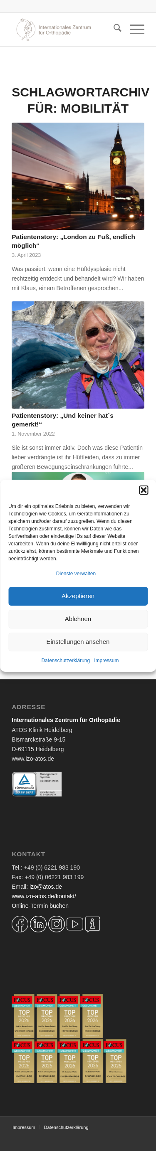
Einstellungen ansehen (78, 641)
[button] (143, 490)
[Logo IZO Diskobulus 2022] (65, 29)
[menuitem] (113, 29)
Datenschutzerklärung (65, 660)
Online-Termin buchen (40, 905)
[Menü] (132, 29)
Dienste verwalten (76, 573)
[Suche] (113, 29)
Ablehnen (78, 618)
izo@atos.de (46, 886)
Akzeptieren (78, 595)
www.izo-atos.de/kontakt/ (44, 896)
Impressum (106, 660)
